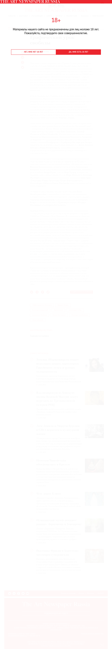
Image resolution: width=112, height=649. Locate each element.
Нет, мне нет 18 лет (33, 52)
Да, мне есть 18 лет (78, 52)
